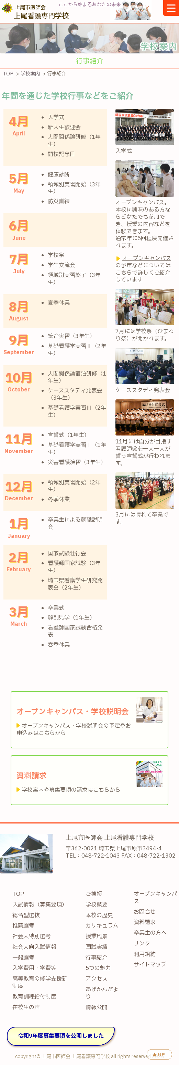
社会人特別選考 (31, 936)
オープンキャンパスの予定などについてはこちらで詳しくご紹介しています (143, 269)
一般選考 (23, 958)
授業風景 (97, 936)
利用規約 (145, 954)
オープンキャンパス (155, 898)
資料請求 (145, 922)
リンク (142, 944)
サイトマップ (150, 965)
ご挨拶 (94, 894)
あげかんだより (102, 993)
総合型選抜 (26, 915)
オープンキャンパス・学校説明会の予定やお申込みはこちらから (73, 729)
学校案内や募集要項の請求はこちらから (71, 790)
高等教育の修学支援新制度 (39, 982)
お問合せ (145, 912)
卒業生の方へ (150, 933)
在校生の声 (26, 1007)
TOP (8, 74)
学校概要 (97, 905)
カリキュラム (102, 926)
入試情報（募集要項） (39, 905)
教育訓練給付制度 (34, 997)
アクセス (97, 979)
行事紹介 (97, 958)
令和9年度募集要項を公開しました (61, 1036)
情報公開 (97, 1007)
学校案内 (30, 74)
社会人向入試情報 (34, 947)
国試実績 (97, 947)
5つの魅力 (98, 968)
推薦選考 (23, 926)
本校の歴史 (99, 915)
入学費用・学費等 (34, 968)
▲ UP (158, 1054)
